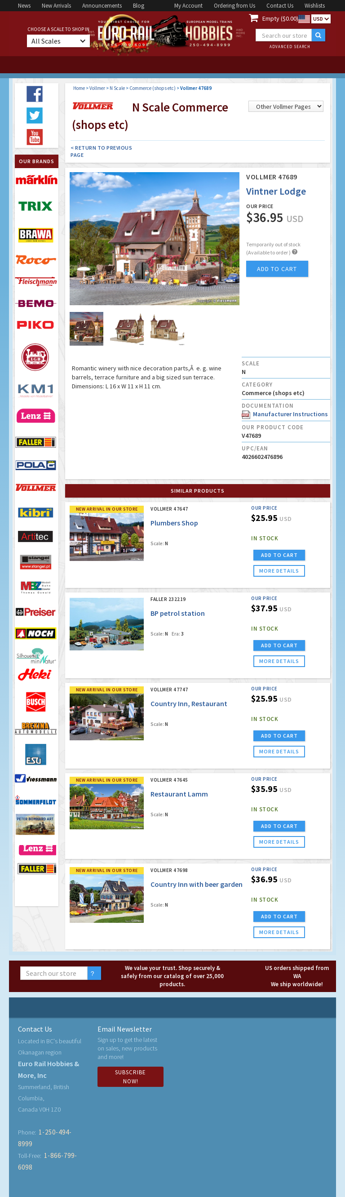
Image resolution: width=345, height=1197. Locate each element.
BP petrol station (177, 613)
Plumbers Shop (174, 522)
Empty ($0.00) (280, 18)
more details (279, 570)
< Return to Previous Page (101, 151)
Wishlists (315, 5)
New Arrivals (56, 5)
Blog (138, 5)
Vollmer (97, 88)
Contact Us (279, 5)
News (24, 5)
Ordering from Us (234, 5)
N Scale (117, 88)
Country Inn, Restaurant (188, 703)
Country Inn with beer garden (196, 884)
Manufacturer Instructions (285, 414)
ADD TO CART (279, 555)
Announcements (102, 5)
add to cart (277, 269)
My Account (188, 5)
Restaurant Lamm (179, 793)
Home (79, 88)
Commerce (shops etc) (152, 88)
